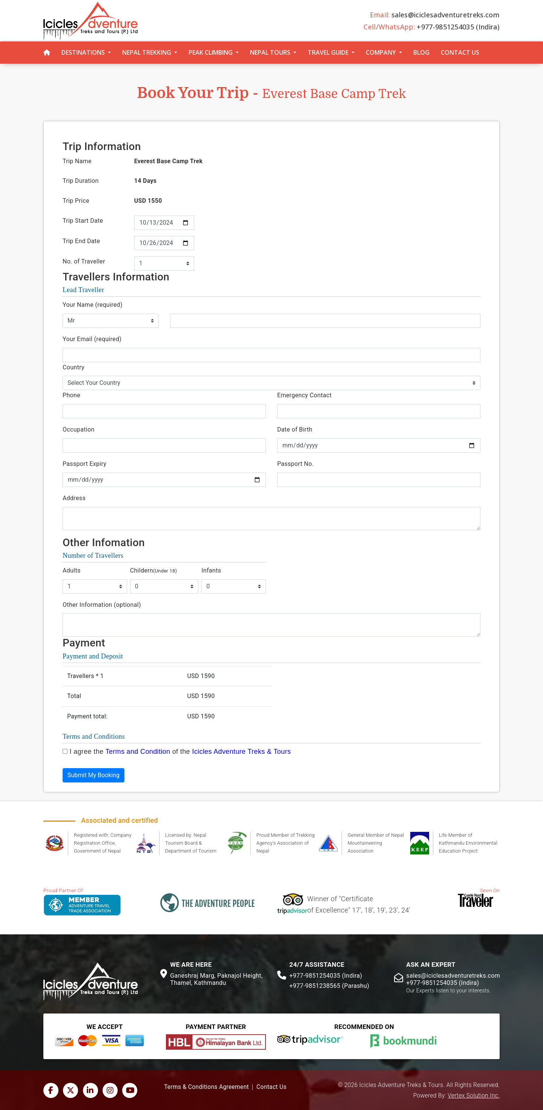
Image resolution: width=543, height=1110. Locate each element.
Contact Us (460, 52)
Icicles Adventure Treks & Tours (241, 751)
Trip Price (76, 200)
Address (74, 498)
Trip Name (77, 161)
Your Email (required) (92, 339)
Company (381, 52)
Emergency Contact (304, 395)
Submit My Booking (93, 775)
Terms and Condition (137, 751)
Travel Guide (328, 52)
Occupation (79, 429)
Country (73, 367)
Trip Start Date (83, 220)
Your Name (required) (93, 304)
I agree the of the (180, 751)
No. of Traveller (84, 261)
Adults (72, 570)
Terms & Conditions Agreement (206, 1087)
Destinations (83, 52)
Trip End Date (81, 241)
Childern (153, 570)
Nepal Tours (270, 52)
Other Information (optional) (102, 604)
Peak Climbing (211, 52)
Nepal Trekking (146, 52)
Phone (71, 395)
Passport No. (295, 463)
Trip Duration (81, 180)
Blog (421, 52)
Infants (211, 570)
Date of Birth (294, 429)
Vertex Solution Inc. (474, 1095)
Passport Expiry (84, 463)
